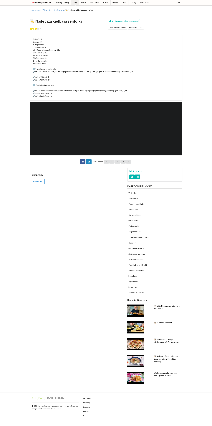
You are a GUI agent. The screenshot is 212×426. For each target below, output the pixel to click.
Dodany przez (123, 21)
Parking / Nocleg (62, 3)
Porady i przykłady (136, 204)
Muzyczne (132, 287)
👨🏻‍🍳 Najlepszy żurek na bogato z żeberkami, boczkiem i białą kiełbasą (167, 359)
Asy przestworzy (135, 259)
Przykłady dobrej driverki (138, 237)
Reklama (86, 411)
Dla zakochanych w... (136, 248)
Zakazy (133, 3)
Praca (124, 3)
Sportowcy (133, 198)
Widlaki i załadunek (136, 270)
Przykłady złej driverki (137, 265)
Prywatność (87, 416)
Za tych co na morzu (136, 254)
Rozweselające (134, 215)
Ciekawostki (133, 226)
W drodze (132, 193)
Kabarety (132, 243)
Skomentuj (37, 181)
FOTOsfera (94, 3)
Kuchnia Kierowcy (56, 10)
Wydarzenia (133, 281)
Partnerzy (86, 403)
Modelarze (132, 276)
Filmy (75, 3)
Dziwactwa (133, 220)
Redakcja (86, 407)
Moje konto (144, 3)
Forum (83, 3)
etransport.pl (35, 10)
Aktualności (87, 398)
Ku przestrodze (134, 232)
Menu (176, 3)
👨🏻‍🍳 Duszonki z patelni (163, 322)
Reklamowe (133, 209)
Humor (115, 3)
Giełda (106, 3)
